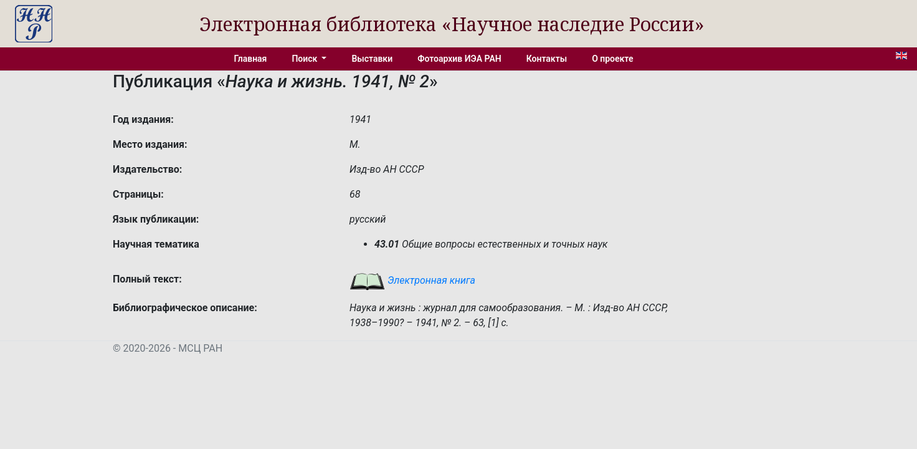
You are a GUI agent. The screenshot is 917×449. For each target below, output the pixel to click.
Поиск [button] (305, 59)
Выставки (371, 59)
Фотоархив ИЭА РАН (459, 59)
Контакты (546, 59)
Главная (250, 59)
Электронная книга (412, 280)
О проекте (612, 59)
